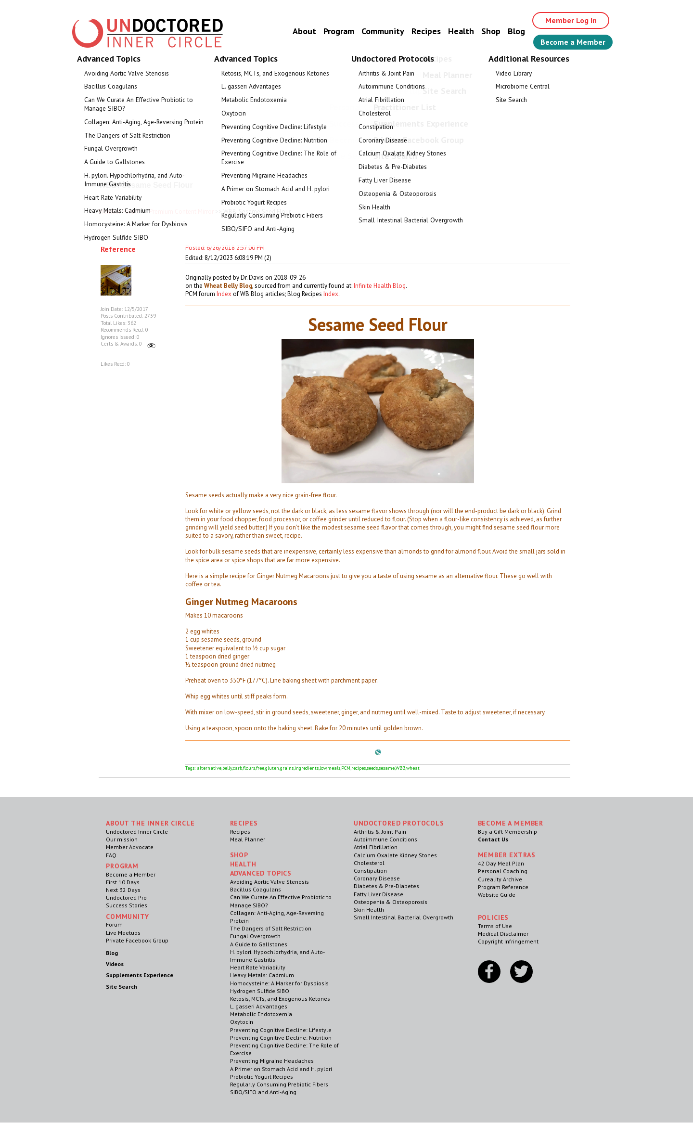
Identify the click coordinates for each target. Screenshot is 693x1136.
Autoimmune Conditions (385, 839)
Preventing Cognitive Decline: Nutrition (281, 1037)
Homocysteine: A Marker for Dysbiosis (279, 983)
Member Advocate (130, 847)
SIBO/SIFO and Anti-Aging (263, 1092)
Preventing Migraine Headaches (272, 1060)
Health (461, 31)
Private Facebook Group (137, 940)
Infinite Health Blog (380, 286)
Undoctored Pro (126, 897)
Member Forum (119, 211)
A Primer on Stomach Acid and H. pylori (281, 1068)
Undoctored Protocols (399, 823)
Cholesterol (369, 862)
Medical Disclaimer (503, 933)
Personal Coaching (502, 871)
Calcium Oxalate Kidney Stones (395, 855)
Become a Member (572, 42)
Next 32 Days (123, 889)
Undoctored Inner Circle (137, 831)
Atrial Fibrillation (376, 847)
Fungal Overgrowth (255, 936)
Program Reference (503, 887)
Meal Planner (247, 839)
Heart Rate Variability (257, 967)
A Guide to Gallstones (258, 944)
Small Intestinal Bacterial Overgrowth (403, 917)
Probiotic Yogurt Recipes (261, 1076)
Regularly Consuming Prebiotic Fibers (279, 1084)
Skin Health (369, 909)
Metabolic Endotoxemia (261, 1014)
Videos (115, 964)
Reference (118, 249)
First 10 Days (123, 882)
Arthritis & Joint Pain (380, 831)
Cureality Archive (500, 879)
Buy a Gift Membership (507, 831)
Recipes (426, 31)
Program (338, 31)
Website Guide (496, 894)
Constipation (370, 870)
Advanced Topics (261, 873)
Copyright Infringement (508, 941)
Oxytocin (241, 1021)
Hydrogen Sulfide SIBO (259, 990)
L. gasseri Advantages (258, 1006)
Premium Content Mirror (181, 211)
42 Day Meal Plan (501, 863)
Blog (516, 31)
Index (224, 294)
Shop (490, 31)
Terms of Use (495, 925)
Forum (114, 924)
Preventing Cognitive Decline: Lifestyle (281, 1029)
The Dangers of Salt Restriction (270, 928)
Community (382, 31)
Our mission (122, 839)
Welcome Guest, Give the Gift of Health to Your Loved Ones (346, 72)
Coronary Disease (377, 878)
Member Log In (571, 20)
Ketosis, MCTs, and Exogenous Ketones (280, 998)
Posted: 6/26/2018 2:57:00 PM (225, 248)
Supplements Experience (139, 975)
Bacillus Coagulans (255, 889)
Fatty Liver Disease (378, 894)
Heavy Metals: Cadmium (262, 975)
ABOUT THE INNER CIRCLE (150, 823)
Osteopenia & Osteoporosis (390, 901)
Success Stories (126, 905)
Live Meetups (123, 932)
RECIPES (244, 823)
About (304, 31)
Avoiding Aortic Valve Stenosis (269, 881)
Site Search (121, 986)
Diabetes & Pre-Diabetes (386, 886)
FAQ (111, 855)
